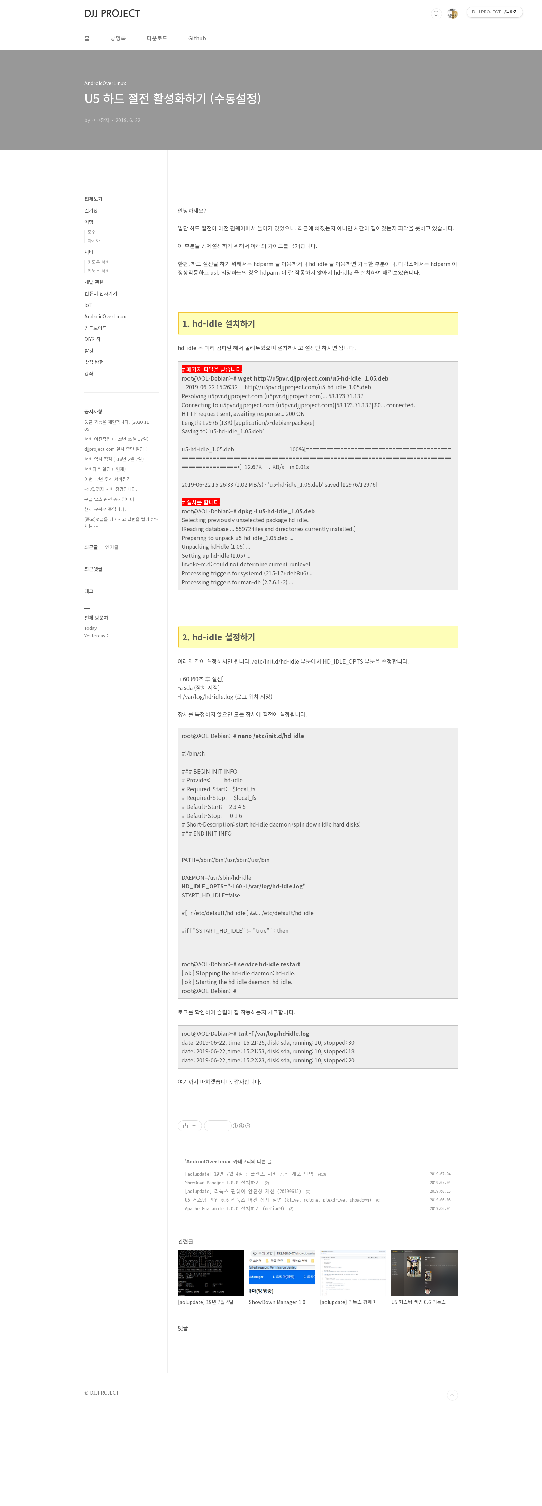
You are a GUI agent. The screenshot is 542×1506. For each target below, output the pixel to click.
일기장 (91, 210)
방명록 (118, 38)
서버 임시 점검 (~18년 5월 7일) (114, 459)
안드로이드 (95, 327)
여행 (88, 221)
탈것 (88, 350)
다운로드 (157, 38)
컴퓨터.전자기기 (100, 293)
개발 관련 (94, 282)
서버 (88, 251)
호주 (92, 231)
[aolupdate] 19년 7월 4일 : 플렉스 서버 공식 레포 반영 (249, 1271)
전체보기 (93, 198)
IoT (88, 304)
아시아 (94, 240)
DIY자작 (92, 339)
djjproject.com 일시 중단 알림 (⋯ (117, 449)
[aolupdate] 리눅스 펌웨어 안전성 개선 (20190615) (243, 1288)
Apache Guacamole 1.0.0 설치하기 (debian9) (234, 1305)
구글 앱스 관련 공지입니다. (110, 499)
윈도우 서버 (99, 261)
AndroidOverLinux (208, 1258)
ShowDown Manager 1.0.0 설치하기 (222, 1279)
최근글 (91, 547)
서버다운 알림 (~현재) (105, 469)
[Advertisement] (318, 1150)
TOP (452, 1492)
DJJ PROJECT (112, 13)
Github (197, 38)
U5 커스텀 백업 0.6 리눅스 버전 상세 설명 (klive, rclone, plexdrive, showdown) (278, 1296)
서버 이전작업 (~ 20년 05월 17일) (116, 439)
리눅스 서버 (99, 270)
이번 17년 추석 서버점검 (107, 479)
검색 (436, 14)
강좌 (88, 373)
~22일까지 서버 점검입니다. (110, 489)
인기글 (112, 547)
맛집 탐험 (94, 361)
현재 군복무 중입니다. (105, 509)
